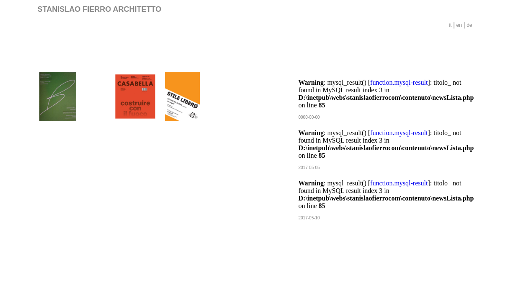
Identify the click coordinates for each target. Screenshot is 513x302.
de (469, 25)
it (450, 25)
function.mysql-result (399, 82)
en (459, 25)
